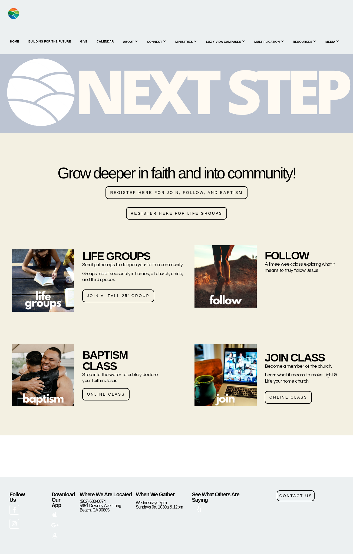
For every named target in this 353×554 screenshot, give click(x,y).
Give (83, 41)
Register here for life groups (176, 213)
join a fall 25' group (118, 296)
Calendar (105, 41)
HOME (14, 41)
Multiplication (269, 41)
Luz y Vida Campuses (225, 41)
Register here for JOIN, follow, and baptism (176, 192)
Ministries (186, 41)
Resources (304, 41)
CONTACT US (295, 496)
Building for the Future (49, 41)
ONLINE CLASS (106, 394)
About (130, 41)
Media (332, 41)
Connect (156, 41)
